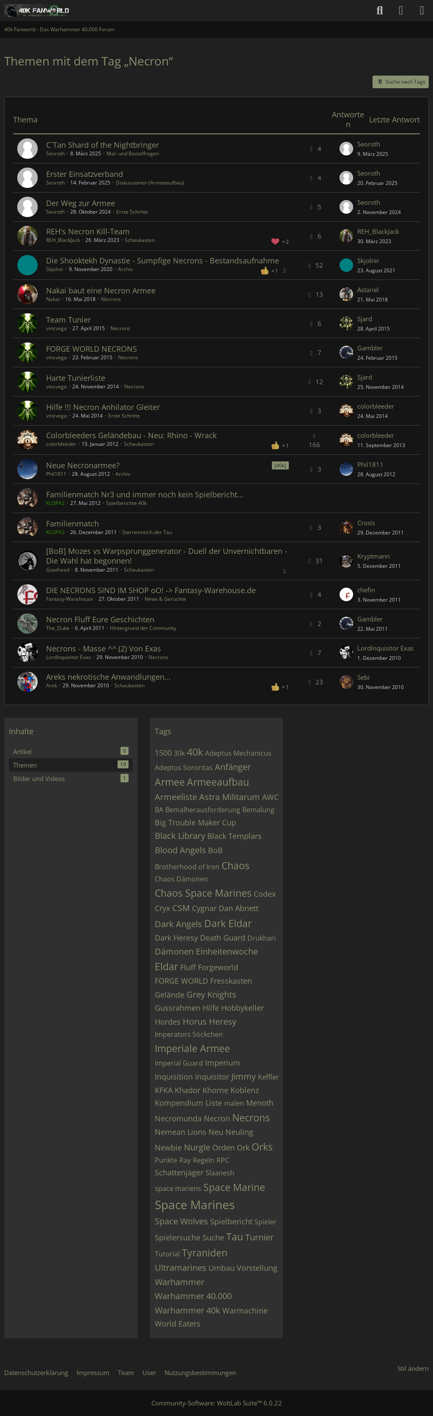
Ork (243, 1147)
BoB (215, 850)
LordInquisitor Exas (68, 657)
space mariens (178, 1188)
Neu (215, 1132)
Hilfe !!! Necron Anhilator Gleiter (103, 407)
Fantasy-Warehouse (69, 598)
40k (195, 752)
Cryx (162, 908)
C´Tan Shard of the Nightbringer (102, 145)
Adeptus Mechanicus (238, 753)
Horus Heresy (209, 1021)
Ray (185, 1160)
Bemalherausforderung (202, 809)
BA (159, 809)
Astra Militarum (229, 797)
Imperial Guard (179, 1063)
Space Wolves (181, 1221)
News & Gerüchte (165, 598)
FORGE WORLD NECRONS (91, 349)
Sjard (364, 319)
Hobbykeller (242, 1008)
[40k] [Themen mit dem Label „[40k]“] (280, 465)
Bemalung (258, 809)
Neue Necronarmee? (83, 465)
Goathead (57, 569)
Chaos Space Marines (203, 893)
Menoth (260, 1103)
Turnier (259, 1237)
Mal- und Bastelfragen (133, 153)
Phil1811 (56, 473)
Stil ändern (413, 1368)
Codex (265, 894)
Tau (234, 1236)
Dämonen (174, 951)
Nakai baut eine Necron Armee (101, 290)
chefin (366, 590)
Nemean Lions (180, 1132)
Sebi (363, 677)
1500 (163, 753)
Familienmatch (72, 523)
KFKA (164, 1090)
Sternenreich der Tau (147, 532)
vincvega (56, 328)
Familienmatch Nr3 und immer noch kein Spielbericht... (145, 494)
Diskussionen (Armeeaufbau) (150, 182)
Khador (187, 1090)
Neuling (239, 1132)
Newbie (168, 1147)
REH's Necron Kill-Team (88, 231)
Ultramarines (180, 1267)
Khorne (215, 1090)
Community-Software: (216, 1403)
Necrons (111, 299)
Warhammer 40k (187, 1310)
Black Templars (234, 836)
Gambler (370, 348)
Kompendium (179, 1103)
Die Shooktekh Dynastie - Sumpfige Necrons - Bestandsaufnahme (162, 260)
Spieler (266, 1221)
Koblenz (244, 1090)
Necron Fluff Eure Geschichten (100, 619)
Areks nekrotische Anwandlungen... (108, 677)
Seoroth (55, 153)
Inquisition (174, 1076)
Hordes (168, 1022)
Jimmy (243, 1076)
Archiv (125, 269)
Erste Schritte (132, 211)
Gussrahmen (177, 1008)
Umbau (221, 1268)
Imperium (222, 1063)
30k (179, 753)
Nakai (53, 299)
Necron (217, 1118)
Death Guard (222, 938)
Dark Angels (178, 924)
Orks (262, 1146)
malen (234, 1103)
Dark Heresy (176, 938)
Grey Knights (211, 994)
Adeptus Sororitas (184, 767)
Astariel (368, 289)
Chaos (235, 865)
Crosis (366, 522)
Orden (223, 1147)
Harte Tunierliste (75, 378)
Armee (170, 782)
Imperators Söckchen (189, 1034)
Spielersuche (177, 1237)
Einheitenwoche (227, 951)
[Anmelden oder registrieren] (400, 10)
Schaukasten (140, 240)
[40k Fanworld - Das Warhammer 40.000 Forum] (37, 10)
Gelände (169, 995)
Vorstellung (257, 1268)
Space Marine (234, 1187)
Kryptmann (373, 556)
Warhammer (179, 1282)
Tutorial (167, 1254)
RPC (222, 1160)
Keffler (268, 1077)
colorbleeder (375, 406)
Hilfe (211, 1008)
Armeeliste (176, 797)
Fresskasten (231, 981)
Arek (51, 685)
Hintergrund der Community (143, 628)
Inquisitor (212, 1076)
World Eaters (177, 1323)
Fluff (188, 967)
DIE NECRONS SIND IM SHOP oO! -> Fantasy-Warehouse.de (151, 590)
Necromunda (178, 1118)
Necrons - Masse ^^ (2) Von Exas (103, 648)
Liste (214, 1103)
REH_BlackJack (63, 240)
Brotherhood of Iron (187, 866)
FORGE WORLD (181, 981)
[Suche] (379, 10)
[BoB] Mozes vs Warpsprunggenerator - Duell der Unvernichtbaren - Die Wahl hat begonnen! (166, 556)
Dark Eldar (228, 923)
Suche (213, 1237)
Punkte (166, 1160)
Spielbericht (231, 1221)
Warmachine (245, 1310)
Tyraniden (204, 1252)
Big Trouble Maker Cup (195, 822)
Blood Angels (180, 850)
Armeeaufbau (218, 782)
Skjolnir (54, 269)
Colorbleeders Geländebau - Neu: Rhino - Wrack (131, 435)
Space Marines (195, 1204)
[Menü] (422, 10)
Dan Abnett (238, 908)
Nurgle (197, 1147)
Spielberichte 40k (126, 503)
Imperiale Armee (192, 1048)
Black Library (180, 835)
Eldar (166, 966)
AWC (270, 797)
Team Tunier (68, 320)
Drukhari (261, 938)
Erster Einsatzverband (84, 174)
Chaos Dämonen (181, 879)
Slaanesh (220, 1172)
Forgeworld (218, 967)
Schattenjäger (179, 1172)
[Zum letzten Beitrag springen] (346, 148)
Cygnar (204, 908)
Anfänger (233, 767)
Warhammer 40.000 (193, 1296)
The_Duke (57, 628)
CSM (181, 908)
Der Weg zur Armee (80, 203)
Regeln (203, 1160)
